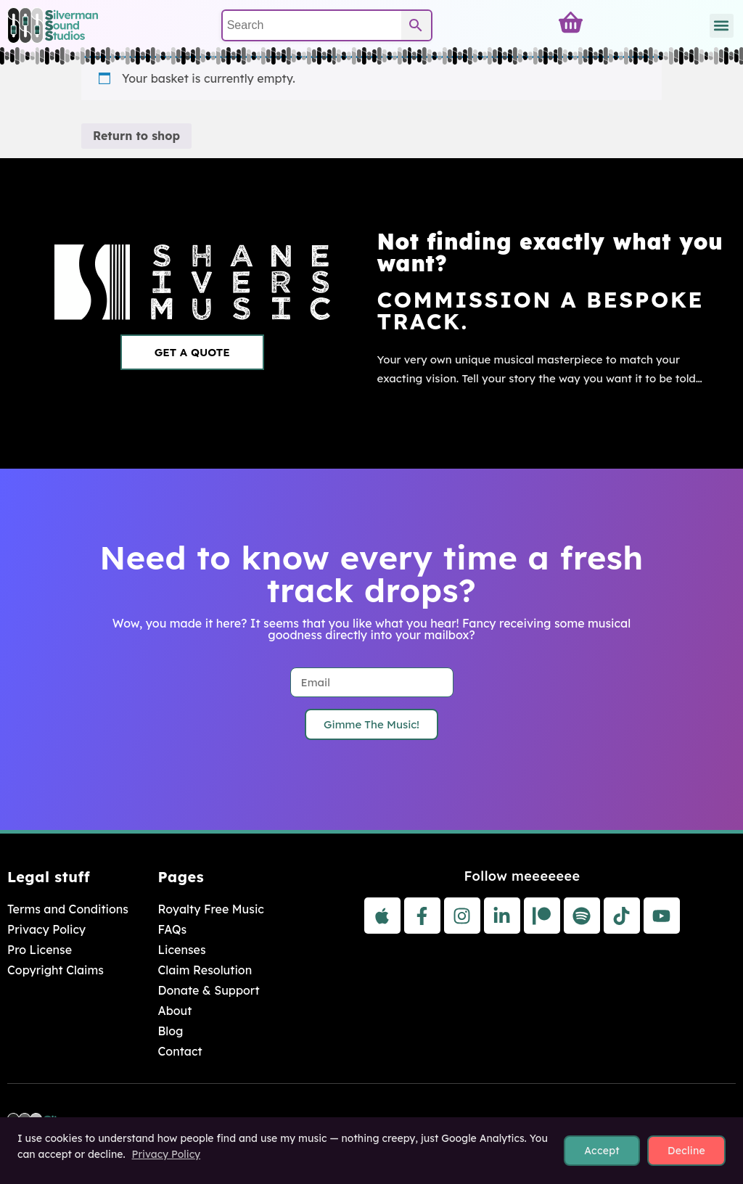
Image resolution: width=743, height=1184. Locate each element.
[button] (722, 26)
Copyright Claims (55, 970)
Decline (686, 1150)
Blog (170, 1031)
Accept (602, 1150)
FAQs (171, 929)
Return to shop (136, 135)
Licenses (181, 949)
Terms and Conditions (67, 909)
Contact (179, 1051)
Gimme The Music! (371, 724)
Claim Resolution (204, 970)
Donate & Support (208, 990)
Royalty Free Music (210, 909)
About (174, 1010)
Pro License (39, 949)
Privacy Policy (46, 929)
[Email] (371, 682)
